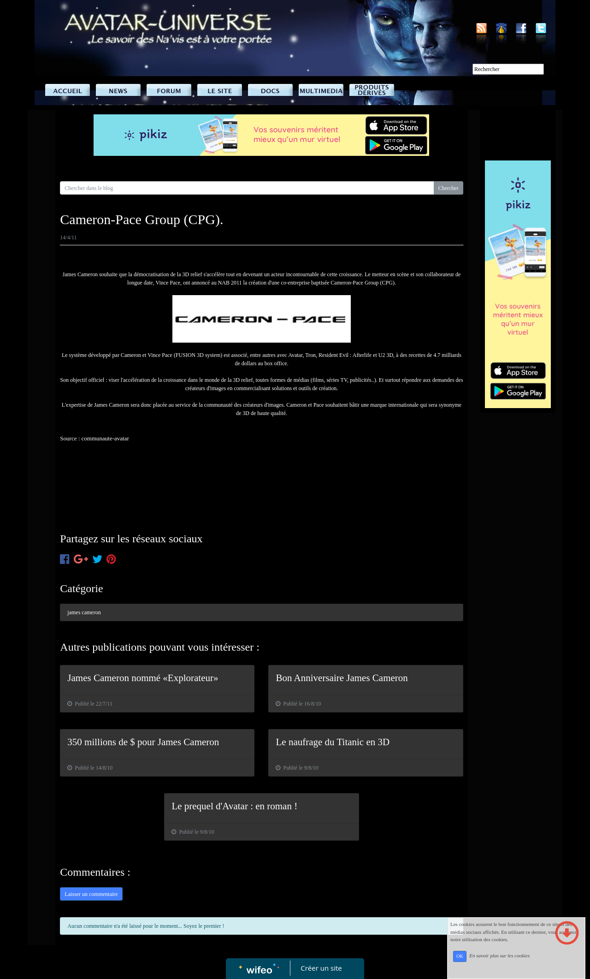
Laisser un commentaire (91, 894)
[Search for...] (247, 188)
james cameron (83, 612)
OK (459, 956)
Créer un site (321, 968)
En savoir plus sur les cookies (499, 956)
